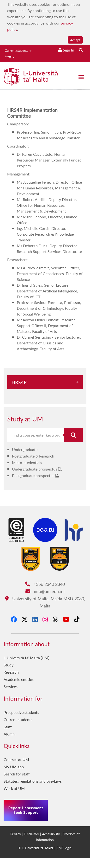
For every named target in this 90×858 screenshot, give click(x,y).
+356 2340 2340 (45, 584)
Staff (9, 56)
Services (11, 686)
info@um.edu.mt (45, 591)
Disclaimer (31, 834)
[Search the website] (81, 50)
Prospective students (21, 712)
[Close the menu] (81, 77)
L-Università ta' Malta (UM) (26, 657)
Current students (18, 50)
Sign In (68, 50)
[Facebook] (14, 619)
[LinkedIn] (35, 619)
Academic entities (19, 679)
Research (11, 672)
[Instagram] (45, 619)
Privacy (15, 834)
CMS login (64, 847)
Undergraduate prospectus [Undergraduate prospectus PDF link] (35, 469)
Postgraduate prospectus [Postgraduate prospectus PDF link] (33, 475)
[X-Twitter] (25, 619)
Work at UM (14, 788)
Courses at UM (16, 759)
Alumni (10, 734)
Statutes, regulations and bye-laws (33, 781)
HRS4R (19, 382)
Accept (75, 40)
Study (8, 665)
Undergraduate (24, 449)
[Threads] (55, 619)
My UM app (14, 766)
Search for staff (17, 774)
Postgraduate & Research (33, 456)
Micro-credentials (27, 462)
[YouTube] (66, 619)
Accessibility (51, 834)
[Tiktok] (76, 619)
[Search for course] (73, 435)
